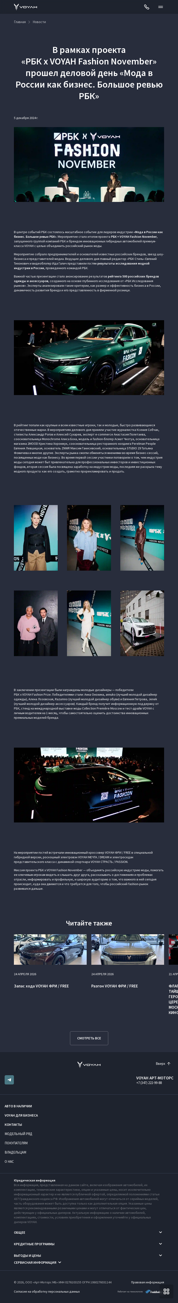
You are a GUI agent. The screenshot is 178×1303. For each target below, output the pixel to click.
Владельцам (15, 1152)
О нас (9, 1161)
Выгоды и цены (27, 1255)
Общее (19, 1232)
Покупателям (16, 1143)
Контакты (13, 1124)
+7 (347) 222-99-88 (149, 1083)
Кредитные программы (34, 1244)
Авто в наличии (18, 1106)
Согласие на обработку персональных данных (47, 1291)
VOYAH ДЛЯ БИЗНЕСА (21, 1115)
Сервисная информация (35, 1262)
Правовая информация (147, 1282)
